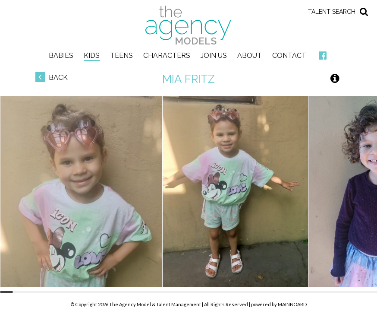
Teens (121, 55)
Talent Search (331, 11)
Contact (289, 55)
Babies (61, 55)
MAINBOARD (292, 304)
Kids (92, 55)
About (249, 55)
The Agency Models (188, 25)
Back (51, 77)
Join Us (214, 55)
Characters (166, 55)
